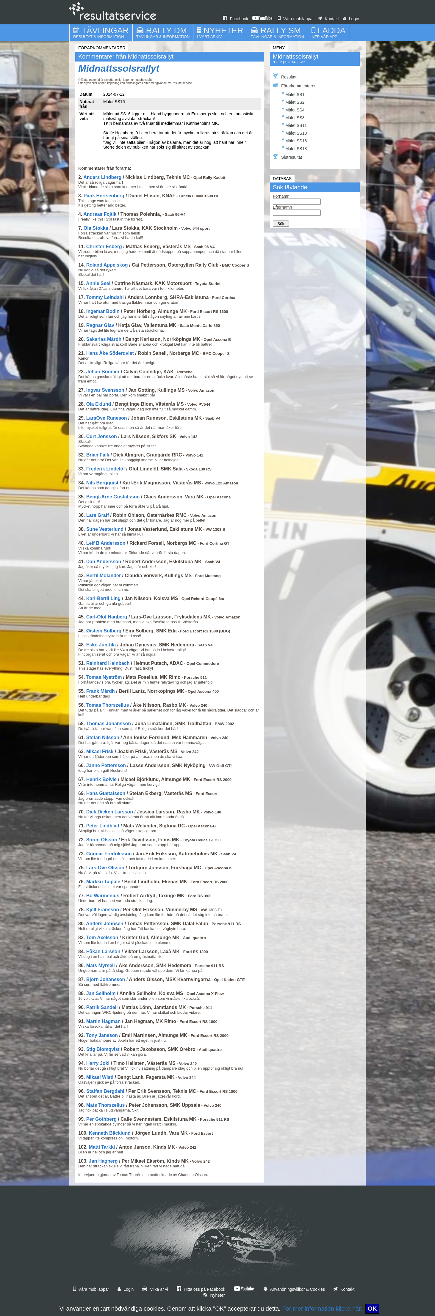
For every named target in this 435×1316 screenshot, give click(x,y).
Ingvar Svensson (105, 390)
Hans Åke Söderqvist (110, 353)
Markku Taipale (103, 881)
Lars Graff (97, 515)
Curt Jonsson (101, 436)
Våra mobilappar (296, 18)
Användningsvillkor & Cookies (294, 1289)
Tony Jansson (102, 1035)
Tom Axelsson (102, 937)
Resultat (284, 76)
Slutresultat (287, 157)
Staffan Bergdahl (105, 1091)
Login (351, 18)
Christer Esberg (104, 246)
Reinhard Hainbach (108, 663)
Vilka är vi (155, 1289)
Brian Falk (97, 454)
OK (372, 1308)
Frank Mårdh (100, 691)
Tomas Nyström (104, 677)
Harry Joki (97, 1063)
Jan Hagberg (103, 1161)
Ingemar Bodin (103, 311)
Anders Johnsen (104, 923)
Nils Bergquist (102, 482)
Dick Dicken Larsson (109, 811)
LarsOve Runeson (106, 418)
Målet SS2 (293, 101)
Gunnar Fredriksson (109, 853)
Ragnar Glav (100, 325)
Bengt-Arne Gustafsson (113, 496)
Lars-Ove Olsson (105, 867)
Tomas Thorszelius (107, 705)
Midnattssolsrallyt (118, 68)
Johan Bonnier (103, 371)
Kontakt (328, 18)
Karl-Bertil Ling (103, 598)
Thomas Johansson (108, 723)
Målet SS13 (294, 132)
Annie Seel (98, 283)
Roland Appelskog (107, 264)
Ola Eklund (98, 404)
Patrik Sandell (102, 1007)
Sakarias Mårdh (103, 339)
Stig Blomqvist (103, 1049)
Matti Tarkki (102, 1147)
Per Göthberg (101, 1119)
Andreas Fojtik (99, 214)
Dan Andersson (103, 561)
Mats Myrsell (100, 965)
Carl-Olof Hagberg (106, 616)
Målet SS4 (293, 109)
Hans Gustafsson (106, 793)
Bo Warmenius (102, 895)
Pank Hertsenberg (104, 195)
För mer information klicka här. (322, 1308)
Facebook (235, 18)
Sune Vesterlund (104, 529)
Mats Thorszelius (105, 1105)
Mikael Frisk (100, 751)
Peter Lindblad (102, 825)
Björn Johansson (105, 979)
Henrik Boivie (101, 779)
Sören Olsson (101, 839)
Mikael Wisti (99, 1077)
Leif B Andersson (106, 543)
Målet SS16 (294, 140)
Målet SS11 (294, 125)
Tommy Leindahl (105, 297)
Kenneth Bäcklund (110, 1133)
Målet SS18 (294, 148)
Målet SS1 (293, 94)
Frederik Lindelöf (105, 468)
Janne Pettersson (106, 765)
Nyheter (214, 1295)
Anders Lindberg (102, 177)
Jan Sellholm (101, 993)
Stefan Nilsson (102, 737)
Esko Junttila (101, 644)
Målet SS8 (293, 117)
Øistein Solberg (103, 630)
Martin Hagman (103, 1021)
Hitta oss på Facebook (201, 1289)
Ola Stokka (96, 228)
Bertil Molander (103, 575)
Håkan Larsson (103, 951)
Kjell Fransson (102, 909)
